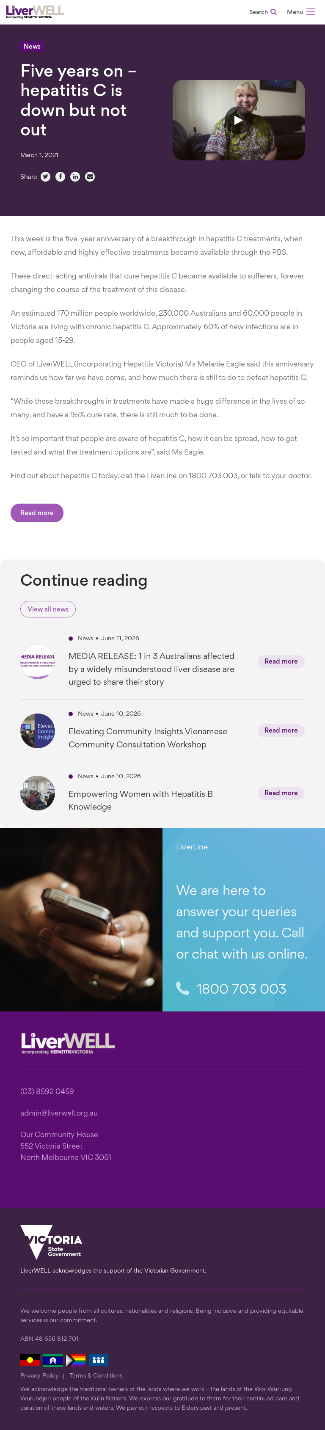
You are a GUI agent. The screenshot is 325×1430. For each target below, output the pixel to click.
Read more (37, 513)
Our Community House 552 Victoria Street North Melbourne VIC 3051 (65, 1147)
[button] (301, 13)
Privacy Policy (39, 1376)
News (32, 47)
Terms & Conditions (95, 1376)
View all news (48, 610)
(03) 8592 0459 (47, 1092)
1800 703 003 (231, 990)
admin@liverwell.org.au (59, 1113)
